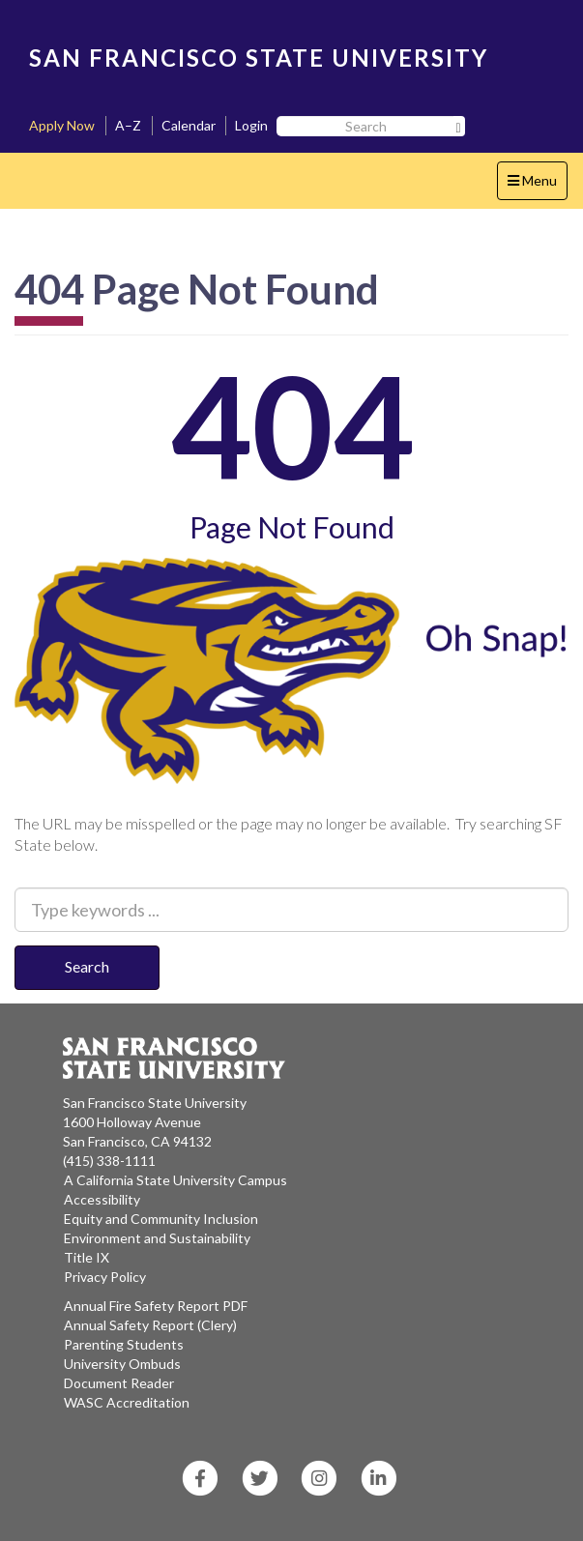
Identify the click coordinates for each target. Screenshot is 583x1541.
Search (87, 966)
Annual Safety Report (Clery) (150, 1325)
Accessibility (102, 1199)
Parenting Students (124, 1344)
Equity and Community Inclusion (161, 1218)
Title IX (86, 1257)
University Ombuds (122, 1363)
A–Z (128, 125)
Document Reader (119, 1383)
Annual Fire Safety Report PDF (156, 1305)
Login (251, 125)
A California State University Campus (175, 1180)
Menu (537, 185)
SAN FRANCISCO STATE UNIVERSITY (258, 58)
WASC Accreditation (126, 1402)
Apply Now (62, 125)
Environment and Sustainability (157, 1238)
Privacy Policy (105, 1276)
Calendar (188, 125)
